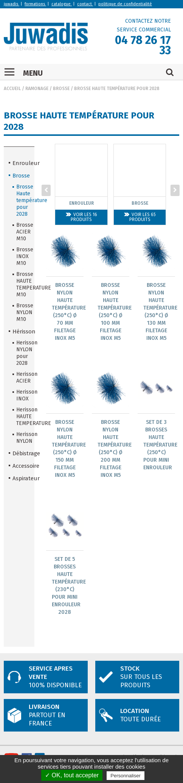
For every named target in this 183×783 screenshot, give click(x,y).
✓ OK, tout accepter (72, 775)
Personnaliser (125, 775)
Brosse (61, 88)
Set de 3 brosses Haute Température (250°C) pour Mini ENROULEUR (160, 445)
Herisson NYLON (22, 437)
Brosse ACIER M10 (22, 232)
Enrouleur (20, 163)
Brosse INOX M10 (22, 256)
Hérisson (20, 331)
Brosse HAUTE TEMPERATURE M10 (22, 284)
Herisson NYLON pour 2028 (22, 352)
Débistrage (20, 453)
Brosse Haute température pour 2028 (117, 88)
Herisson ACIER (22, 377)
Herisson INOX (22, 395)
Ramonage (36, 88)
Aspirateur (20, 478)
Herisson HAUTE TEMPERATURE (22, 416)
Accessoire (20, 465)
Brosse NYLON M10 (22, 312)
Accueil (12, 88)
